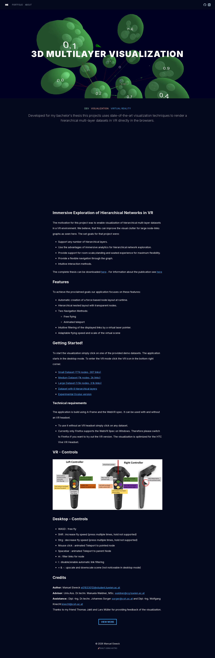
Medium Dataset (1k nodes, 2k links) (79, 377)
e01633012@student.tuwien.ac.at (100, 587)
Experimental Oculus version (74, 394)
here (103, 271)
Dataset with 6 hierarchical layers (77, 388)
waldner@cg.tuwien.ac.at (130, 593)
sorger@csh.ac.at (122, 598)
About (28, 5)
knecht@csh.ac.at (72, 604)
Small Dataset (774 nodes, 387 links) (79, 372)
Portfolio (17, 5)
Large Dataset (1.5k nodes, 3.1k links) (80, 383)
